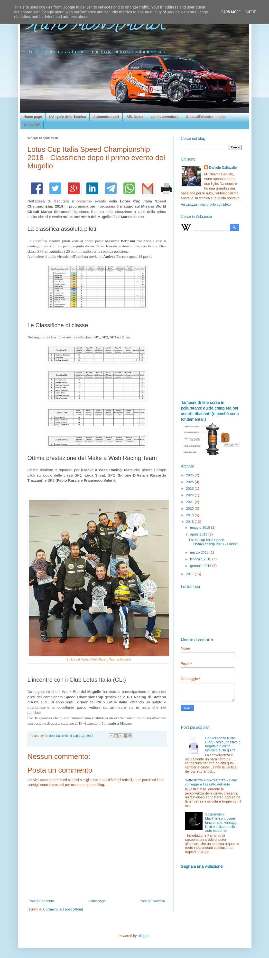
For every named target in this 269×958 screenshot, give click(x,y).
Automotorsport (106, 117)
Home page (33, 117)
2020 (190, 508)
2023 (190, 488)
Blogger (143, 936)
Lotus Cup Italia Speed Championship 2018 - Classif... (214, 542)
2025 (190, 482)
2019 (190, 515)
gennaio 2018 (201, 566)
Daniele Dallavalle (223, 168)
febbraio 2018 (201, 559)
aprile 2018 (199, 534)
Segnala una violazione (202, 866)
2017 (190, 574)
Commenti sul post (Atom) (63, 909)
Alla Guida (134, 117)
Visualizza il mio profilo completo (206, 204)
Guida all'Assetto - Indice (206, 117)
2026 (190, 475)
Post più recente (41, 901)
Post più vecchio (152, 901)
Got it (250, 12)
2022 (190, 495)
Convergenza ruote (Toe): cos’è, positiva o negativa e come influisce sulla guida (223, 744)
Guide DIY (32, 125)
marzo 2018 (200, 552)
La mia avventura (164, 117)
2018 (190, 522)
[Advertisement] (211, 317)
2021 (190, 502)
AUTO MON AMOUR (96, 26)
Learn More (230, 12)
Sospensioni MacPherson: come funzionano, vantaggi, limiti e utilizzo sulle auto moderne (221, 822)
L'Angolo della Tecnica (67, 117)
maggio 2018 (200, 527)
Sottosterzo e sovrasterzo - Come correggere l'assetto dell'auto (211, 782)
